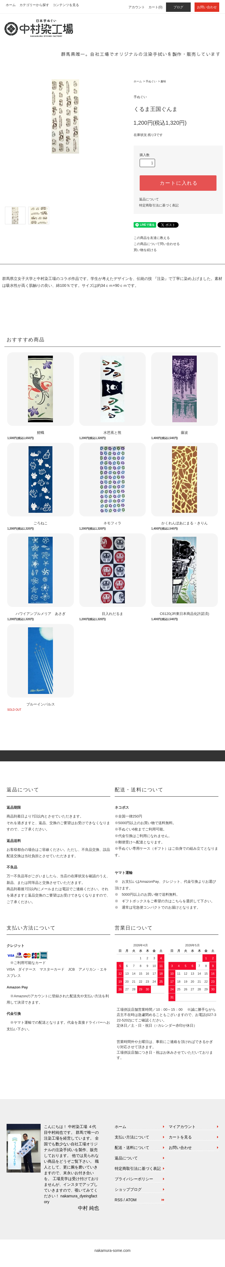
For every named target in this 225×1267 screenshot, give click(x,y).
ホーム (11, 5)
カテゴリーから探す (34, 5)
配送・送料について (132, 1147)
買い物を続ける (145, 250)
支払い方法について (132, 1137)
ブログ (178, 7)
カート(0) (155, 7)
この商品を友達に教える (152, 238)
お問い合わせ (207, 7)
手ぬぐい (151, 81)
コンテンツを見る (66, 5)
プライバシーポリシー (134, 1179)
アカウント (136, 7)
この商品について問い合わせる (157, 244)
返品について (149, 199)
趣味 (163, 81)
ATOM (131, 1200)
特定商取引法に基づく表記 (159, 205)
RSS (119, 1200)
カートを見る (180, 1137)
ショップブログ (128, 1189)
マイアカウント (182, 1126)
